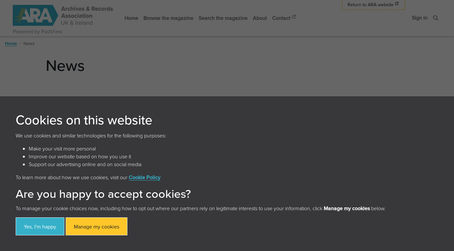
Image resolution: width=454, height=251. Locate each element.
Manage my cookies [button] (96, 226)
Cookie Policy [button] (144, 177)
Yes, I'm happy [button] (40, 226)
